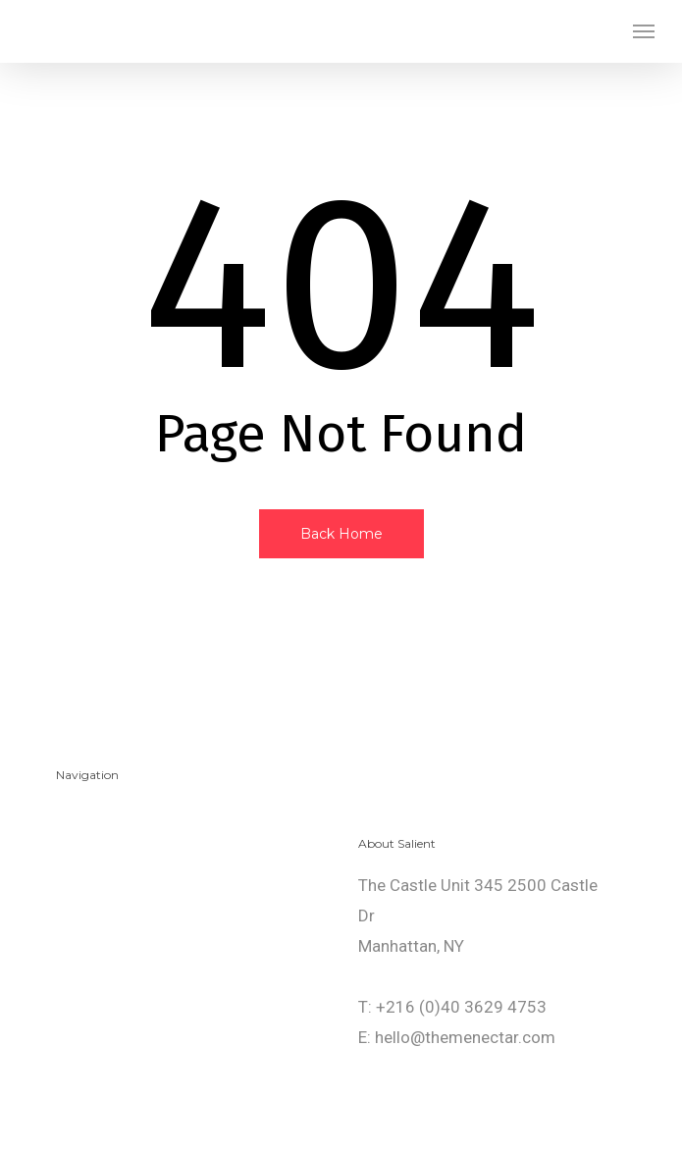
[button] (644, 31)
